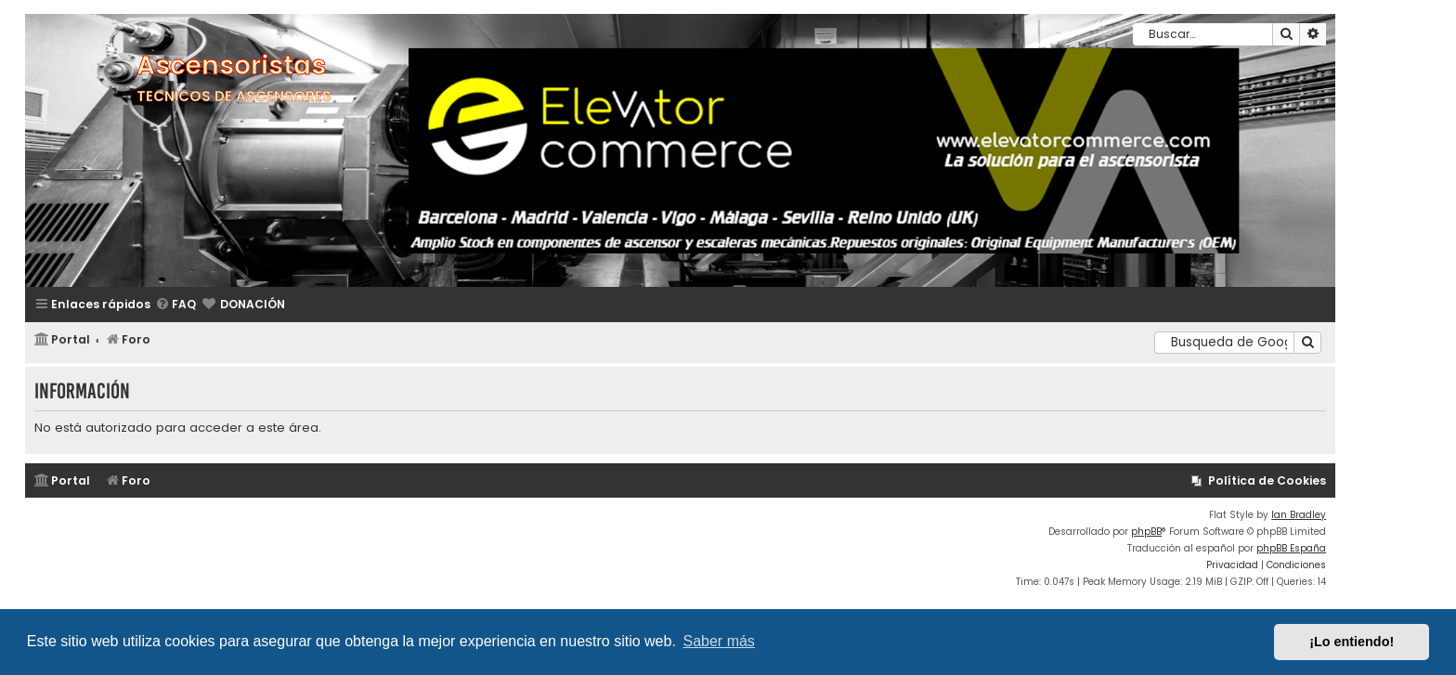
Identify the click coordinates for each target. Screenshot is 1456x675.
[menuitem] (175, 305)
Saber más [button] (719, 641)
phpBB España (1291, 548)
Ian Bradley (1298, 515)
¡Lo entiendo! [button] (1351, 641)
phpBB (1146, 532)
